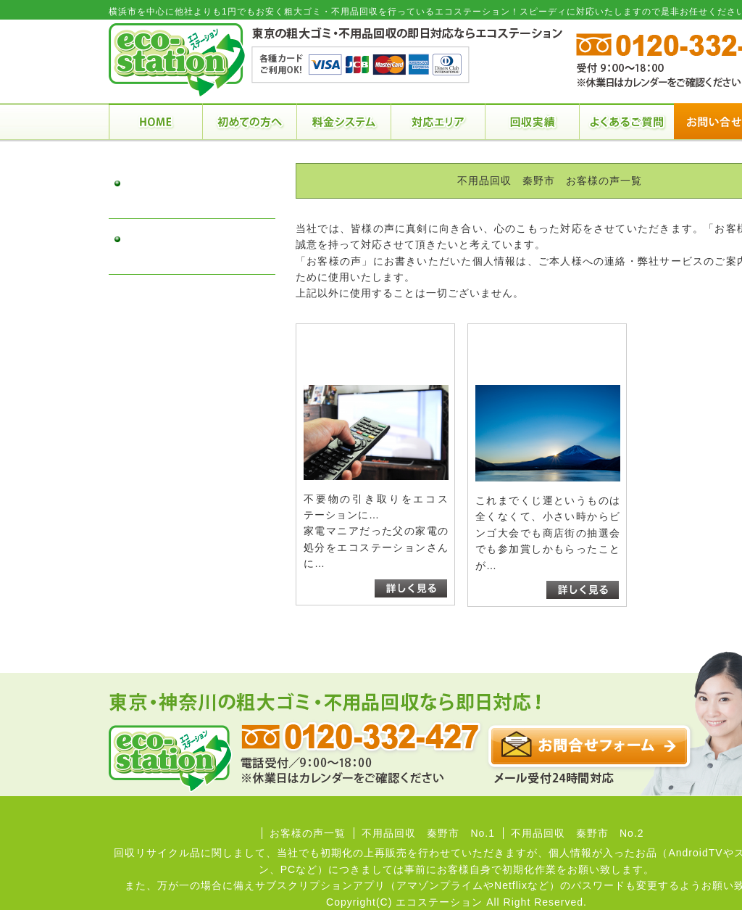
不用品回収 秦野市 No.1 (188, 191)
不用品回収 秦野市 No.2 (188, 247)
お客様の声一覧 (308, 833)
